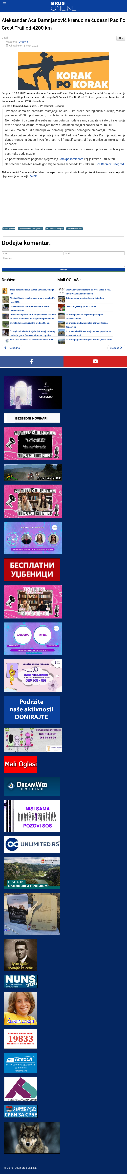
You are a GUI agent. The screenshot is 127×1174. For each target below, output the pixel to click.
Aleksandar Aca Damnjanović (30, 229)
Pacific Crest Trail (74, 229)
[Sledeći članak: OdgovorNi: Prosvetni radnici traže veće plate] (116, 348)
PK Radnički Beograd (110, 164)
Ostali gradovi (9, 229)
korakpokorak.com (71, 159)
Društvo (23, 41)
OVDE (33, 176)
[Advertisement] (63, 202)
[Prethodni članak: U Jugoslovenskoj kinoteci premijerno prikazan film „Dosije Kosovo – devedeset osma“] (12, 348)
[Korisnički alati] (121, 38)
